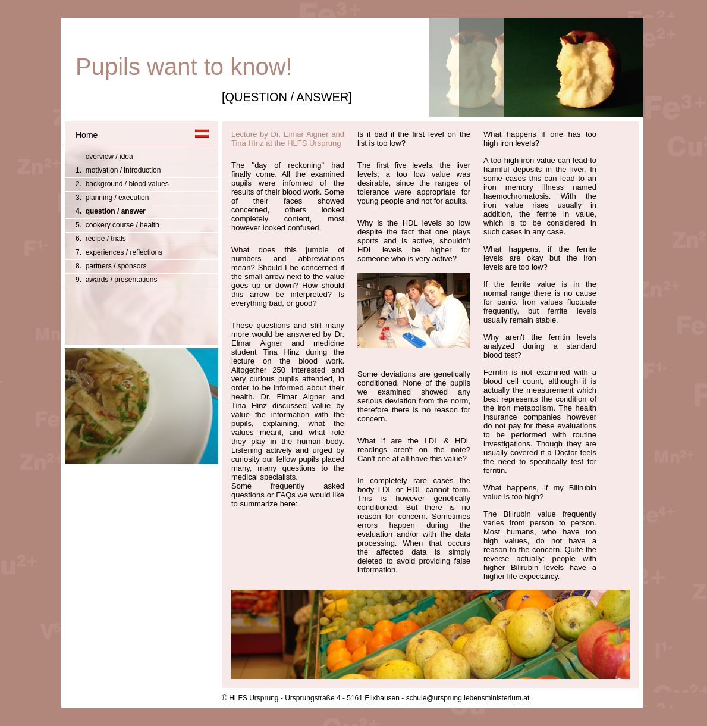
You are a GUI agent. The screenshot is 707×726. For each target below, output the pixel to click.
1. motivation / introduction (118, 170)
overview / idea (104, 156)
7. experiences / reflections (119, 252)
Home (87, 135)
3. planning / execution (112, 197)
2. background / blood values (122, 184)
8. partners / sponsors (111, 266)
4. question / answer (111, 211)
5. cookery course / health (117, 225)
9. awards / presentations (116, 280)
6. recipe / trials (101, 238)
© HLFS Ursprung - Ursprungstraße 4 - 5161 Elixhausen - (313, 698)
